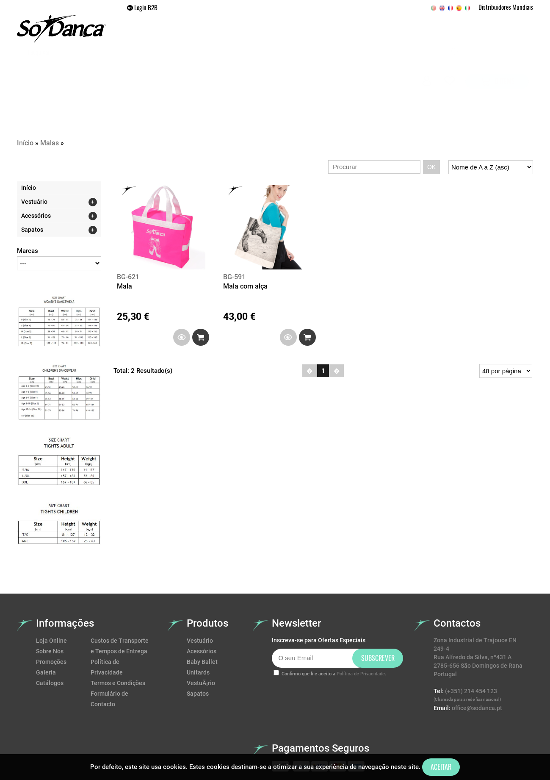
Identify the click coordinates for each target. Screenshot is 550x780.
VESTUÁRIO (202, 65)
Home (163, 65)
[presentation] (336, 655)
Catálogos (50, 636)
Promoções (339, 65)
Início (25, 97)
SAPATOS (244, 65)
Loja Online (51, 594)
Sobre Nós (50, 605)
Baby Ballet (202, 615)
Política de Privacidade (361, 627)
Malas (49, 97)
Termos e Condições (118, 636)
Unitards (198, 626)
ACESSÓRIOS (289, 65)
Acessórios (201, 605)
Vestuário (200, 594)
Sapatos (198, 647)
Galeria (383, 65)
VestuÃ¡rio (201, 636)
